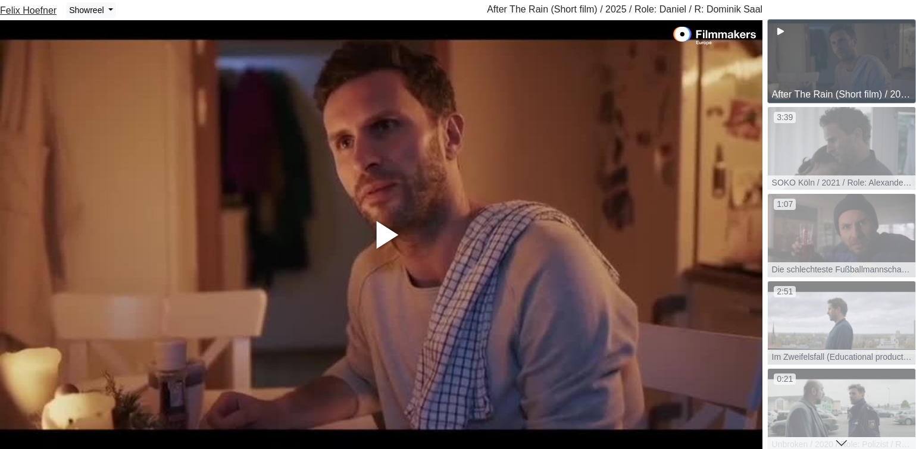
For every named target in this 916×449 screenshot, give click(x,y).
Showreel (87, 10)
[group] (841, 61)
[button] (841, 443)
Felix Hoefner (28, 10)
